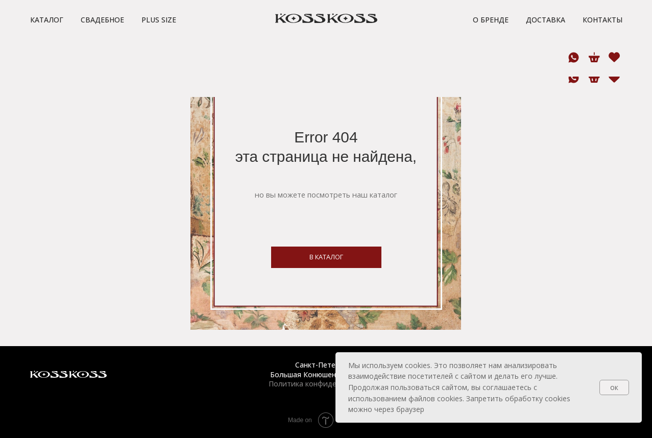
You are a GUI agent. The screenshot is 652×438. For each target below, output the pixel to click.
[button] (180, 10)
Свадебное (102, 40)
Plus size (158, 40)
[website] (613, 77)
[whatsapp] (573, 77)
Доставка (545, 40)
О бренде (491, 40)
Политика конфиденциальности (326, 383)
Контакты (602, 40)
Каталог (46, 40)
